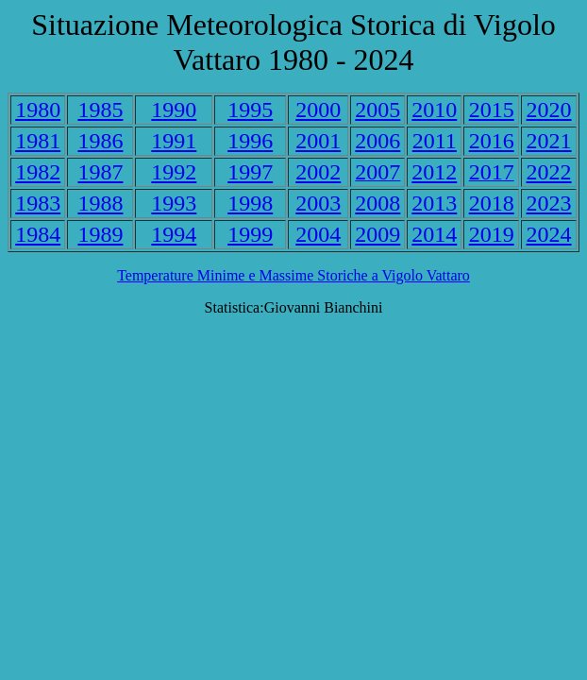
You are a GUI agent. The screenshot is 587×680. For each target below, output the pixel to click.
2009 (377, 234)
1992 (173, 172)
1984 (37, 234)
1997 (250, 172)
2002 (318, 172)
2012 (434, 172)
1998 (250, 203)
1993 (173, 203)
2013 (434, 203)
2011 (434, 140)
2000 (318, 109)
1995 (250, 109)
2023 (549, 203)
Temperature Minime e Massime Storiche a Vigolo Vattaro (293, 275)
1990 (173, 109)
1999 (250, 234)
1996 (250, 140)
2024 (549, 234)
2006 (377, 140)
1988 (100, 203)
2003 (318, 203)
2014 (434, 234)
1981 (37, 140)
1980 (37, 109)
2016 (491, 140)
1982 (37, 172)
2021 (549, 140)
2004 (318, 234)
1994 (173, 234)
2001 (318, 140)
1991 (173, 140)
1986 (100, 140)
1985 (100, 109)
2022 (549, 172)
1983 (37, 203)
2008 (377, 203)
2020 (549, 109)
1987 (100, 172)
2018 (491, 203)
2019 (491, 234)
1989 (100, 234)
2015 (491, 109)
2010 (434, 109)
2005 (377, 109)
